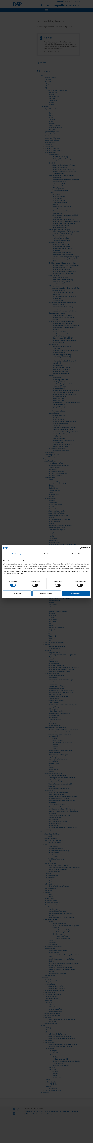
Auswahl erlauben (46, 593)
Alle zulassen (75, 593)
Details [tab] (46, 554)
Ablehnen (17, 593)
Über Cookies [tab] (76, 554)
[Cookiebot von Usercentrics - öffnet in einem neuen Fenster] (81, 548)
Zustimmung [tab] (16, 554)
